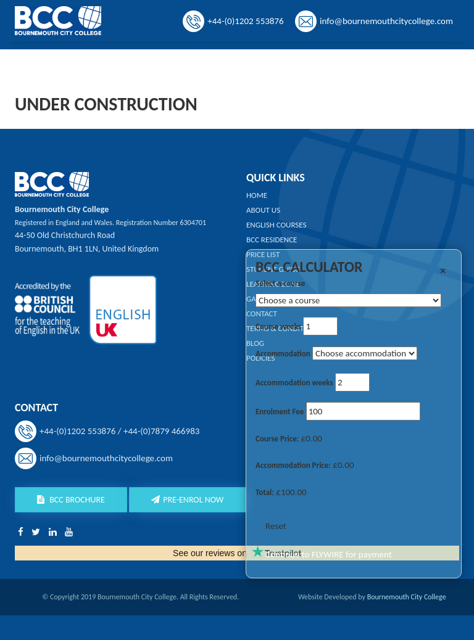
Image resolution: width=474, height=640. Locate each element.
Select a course (280, 283)
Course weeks (278, 326)
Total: (265, 492)
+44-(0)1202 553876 (245, 21)
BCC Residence (271, 239)
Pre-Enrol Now (187, 499)
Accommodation (283, 353)
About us (263, 210)
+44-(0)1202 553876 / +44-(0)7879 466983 (119, 431)
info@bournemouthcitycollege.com (386, 21)
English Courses (276, 224)
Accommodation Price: (293, 465)
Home (256, 195)
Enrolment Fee (280, 411)
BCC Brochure (71, 499)
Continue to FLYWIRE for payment (328, 554)
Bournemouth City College (406, 597)
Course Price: (277, 438)
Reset (275, 525)
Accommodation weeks (294, 382)
